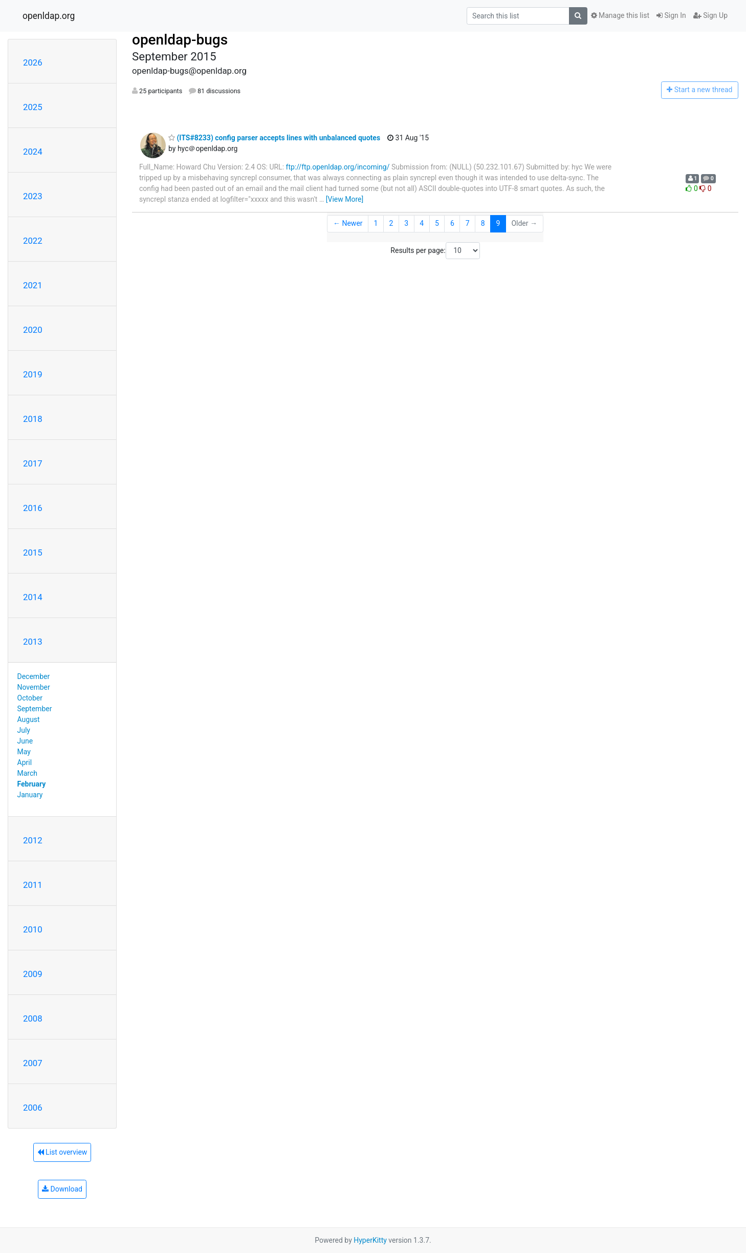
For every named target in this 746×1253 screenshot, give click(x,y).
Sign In (671, 15)
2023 (32, 196)
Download (62, 1189)
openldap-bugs (180, 39)
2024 (32, 151)
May (24, 752)
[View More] (344, 199)
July (23, 730)
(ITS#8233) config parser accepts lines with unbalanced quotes (274, 138)
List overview (62, 1152)
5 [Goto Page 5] (437, 223)
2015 (32, 552)
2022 (32, 241)
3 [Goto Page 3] (406, 223)
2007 (32, 1063)
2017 (32, 463)
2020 (32, 330)
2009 (32, 974)
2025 (32, 107)
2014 (32, 597)
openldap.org (49, 16)
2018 (32, 419)
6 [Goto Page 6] (452, 223)
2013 (32, 641)
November (33, 687)
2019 (32, 374)
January (30, 795)
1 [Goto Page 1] (376, 223)
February (31, 784)
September (34, 709)
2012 (32, 840)
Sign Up (710, 15)
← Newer (348, 223)
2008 (32, 1018)
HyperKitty (370, 1240)
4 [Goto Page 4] (422, 223)
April (24, 762)
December (33, 676)
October (29, 698)
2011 (32, 885)
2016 (32, 508)
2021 (32, 285)
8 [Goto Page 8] (483, 223)
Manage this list (620, 15)
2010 (32, 929)
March (27, 773)
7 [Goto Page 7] (468, 223)
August (28, 719)
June (25, 741)
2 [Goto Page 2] (391, 223)
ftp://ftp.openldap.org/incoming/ (338, 167)
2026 (32, 62)
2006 (32, 1107)
